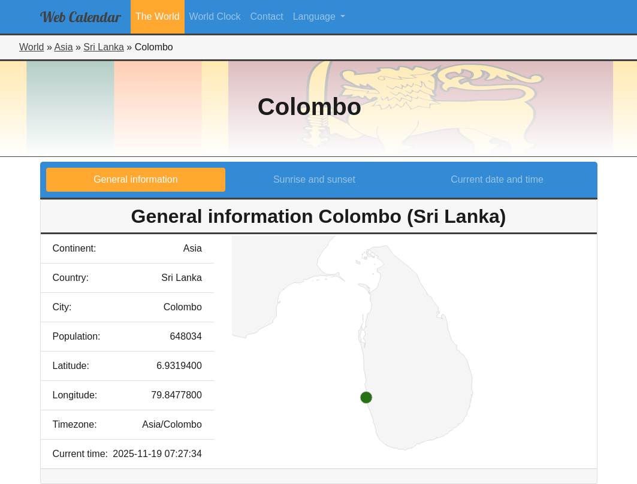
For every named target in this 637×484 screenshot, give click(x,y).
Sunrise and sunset (314, 179)
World (31, 47)
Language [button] (316, 16)
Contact (266, 16)
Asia (63, 47)
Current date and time (497, 179)
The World (157, 16)
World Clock (215, 16)
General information (135, 179)
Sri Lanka (103, 47)
